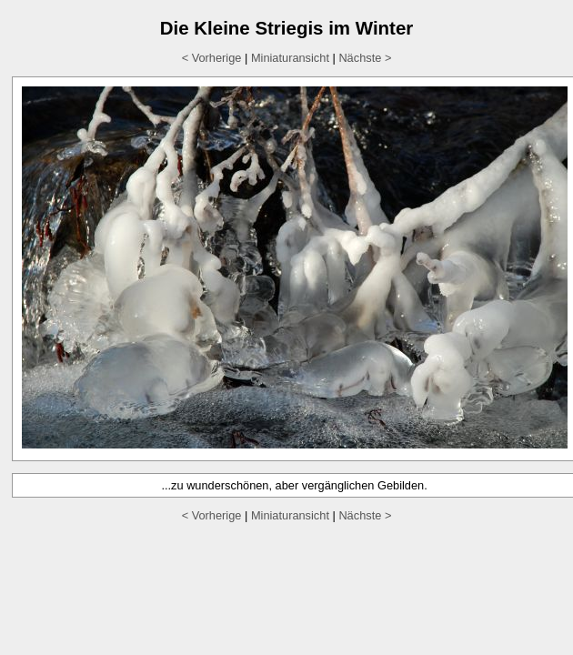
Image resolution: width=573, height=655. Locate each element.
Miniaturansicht (290, 58)
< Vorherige (212, 58)
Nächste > (364, 58)
